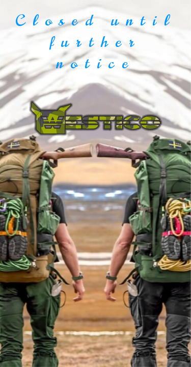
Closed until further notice (95, 42)
